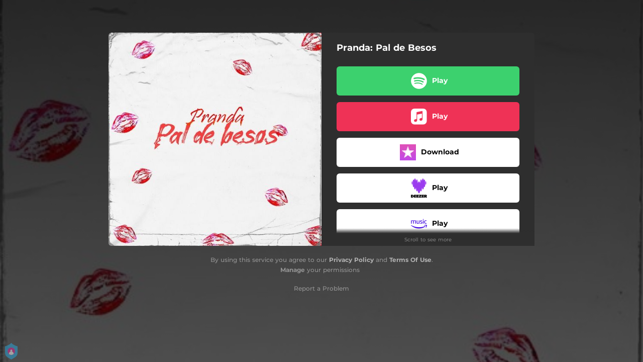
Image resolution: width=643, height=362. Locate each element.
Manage (292, 270)
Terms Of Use (410, 259)
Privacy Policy (351, 259)
